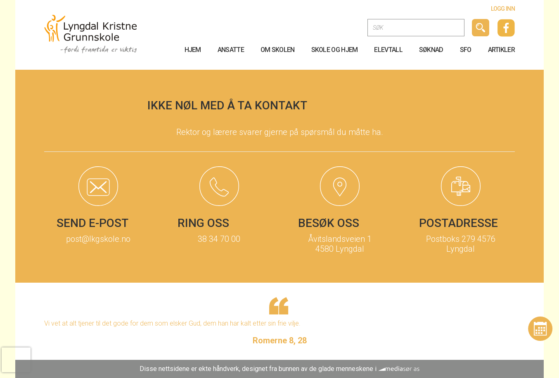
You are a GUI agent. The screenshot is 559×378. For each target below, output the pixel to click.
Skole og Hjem (334, 50)
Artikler (501, 50)
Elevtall (388, 50)
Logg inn (503, 8)
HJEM (193, 50)
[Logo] (90, 34)
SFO (465, 50)
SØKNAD (431, 50)
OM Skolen (278, 50)
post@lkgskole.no (98, 239)
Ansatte (231, 50)
